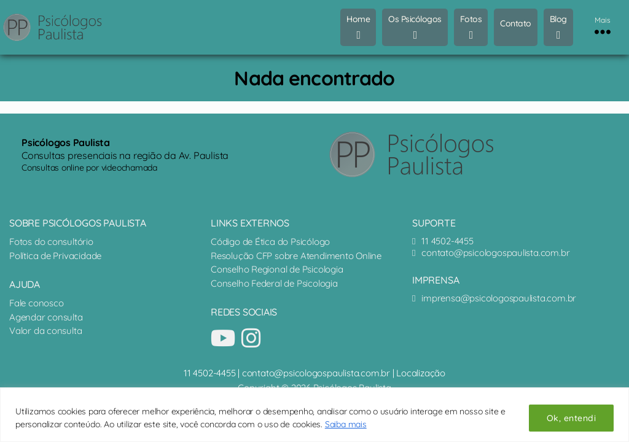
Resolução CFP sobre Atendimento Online (297, 256)
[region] (314, 414)
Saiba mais (346, 424)
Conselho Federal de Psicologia (275, 283)
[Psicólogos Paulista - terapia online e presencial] (421, 154)
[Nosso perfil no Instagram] (251, 338)
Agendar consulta (46, 317)
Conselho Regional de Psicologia (278, 269)
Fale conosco (36, 303)
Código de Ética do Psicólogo (271, 241)
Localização (420, 373)
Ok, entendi (571, 418)
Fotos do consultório (51, 241)
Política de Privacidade (55, 256)
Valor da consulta (45, 330)
